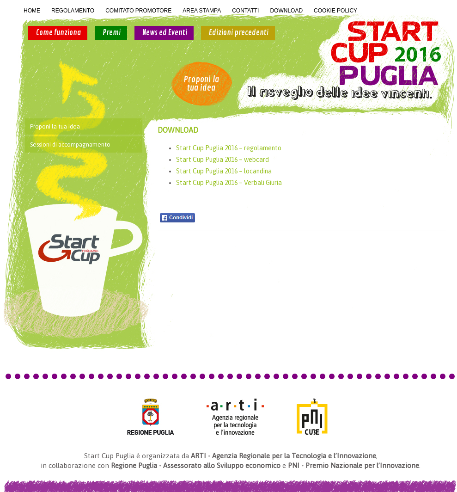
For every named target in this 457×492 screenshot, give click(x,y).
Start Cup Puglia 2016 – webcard (222, 159)
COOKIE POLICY (335, 10)
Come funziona (58, 32)
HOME (32, 10)
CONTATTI (245, 10)
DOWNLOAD (286, 10)
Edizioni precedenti (238, 32)
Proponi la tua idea (201, 83)
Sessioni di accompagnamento (70, 144)
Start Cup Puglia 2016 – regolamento (228, 148)
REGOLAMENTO (72, 10)
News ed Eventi (164, 32)
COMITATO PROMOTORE (138, 10)
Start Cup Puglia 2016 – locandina (224, 171)
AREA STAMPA (202, 10)
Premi (112, 32)
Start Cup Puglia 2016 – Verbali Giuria (229, 182)
